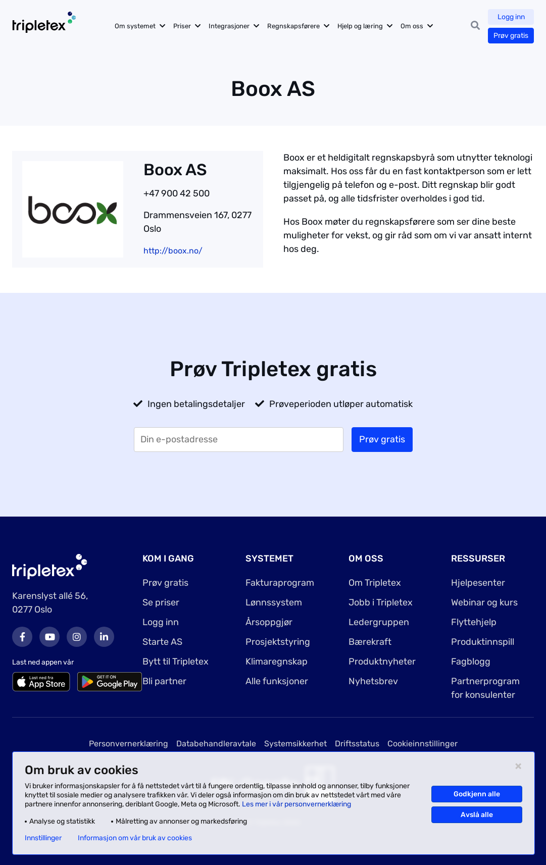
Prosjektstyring (277, 641)
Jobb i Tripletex (381, 602)
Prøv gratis (510, 35)
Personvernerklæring (128, 743)
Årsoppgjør (268, 622)
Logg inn (511, 17)
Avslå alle (477, 814)
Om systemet (135, 26)
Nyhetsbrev (373, 681)
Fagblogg (470, 661)
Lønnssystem (273, 602)
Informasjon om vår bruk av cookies (135, 838)
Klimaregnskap (276, 661)
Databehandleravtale (216, 743)
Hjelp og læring (360, 26)
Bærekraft (370, 641)
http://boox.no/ (173, 251)
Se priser (160, 602)
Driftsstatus (357, 743)
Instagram (77, 637)
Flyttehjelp (474, 622)
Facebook (22, 637)
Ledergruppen (379, 622)
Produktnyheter (382, 661)
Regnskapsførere (293, 26)
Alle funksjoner (276, 681)
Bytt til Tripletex (175, 661)
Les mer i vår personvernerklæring (296, 804)
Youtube (49, 637)
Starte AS (162, 641)
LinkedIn (104, 637)
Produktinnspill (482, 641)
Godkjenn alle (477, 794)
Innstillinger (43, 838)
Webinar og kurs (484, 602)
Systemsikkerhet (295, 743)
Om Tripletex (375, 582)
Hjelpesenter (478, 582)
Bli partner (164, 681)
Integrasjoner (229, 26)
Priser (182, 26)
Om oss (412, 26)
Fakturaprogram (279, 582)
